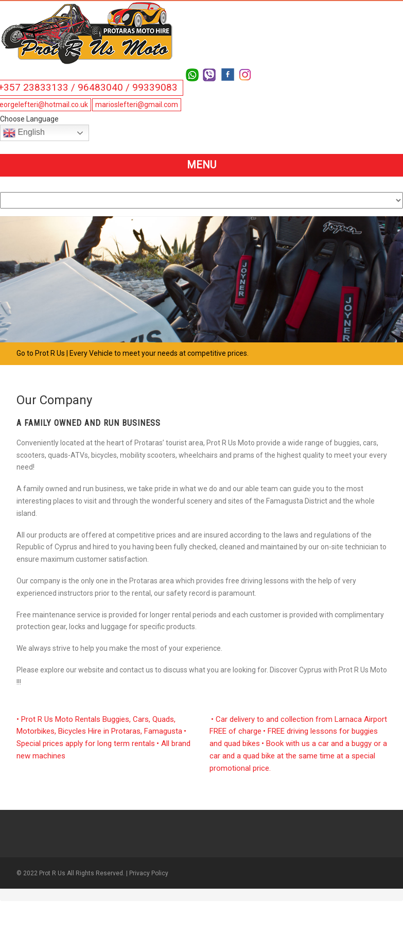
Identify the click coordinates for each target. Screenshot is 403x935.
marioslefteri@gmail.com (136, 104)
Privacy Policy (148, 873)
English (24, 133)
